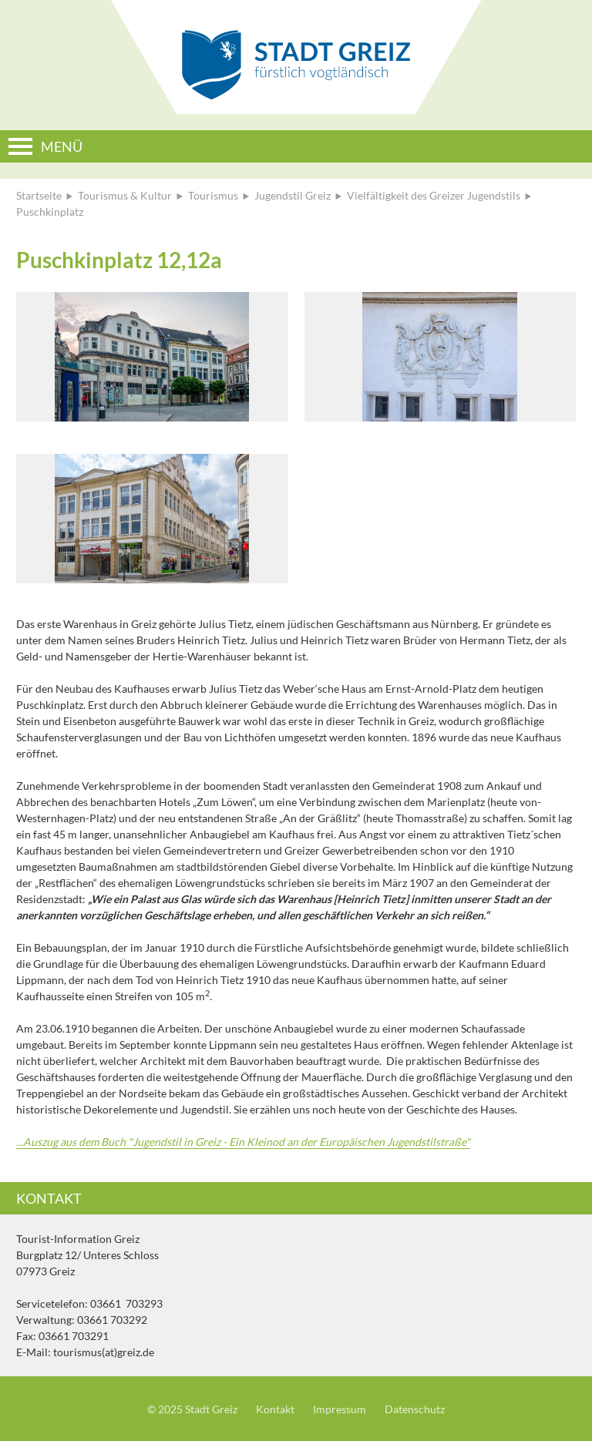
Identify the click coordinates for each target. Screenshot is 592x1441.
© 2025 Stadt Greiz (192, 1409)
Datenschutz (415, 1409)
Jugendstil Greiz (292, 195)
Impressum (339, 1409)
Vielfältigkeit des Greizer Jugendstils (433, 195)
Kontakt (275, 1409)
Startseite (39, 195)
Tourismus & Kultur (125, 195)
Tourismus (213, 195)
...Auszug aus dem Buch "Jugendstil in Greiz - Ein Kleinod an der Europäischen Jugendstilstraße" (243, 1141)
